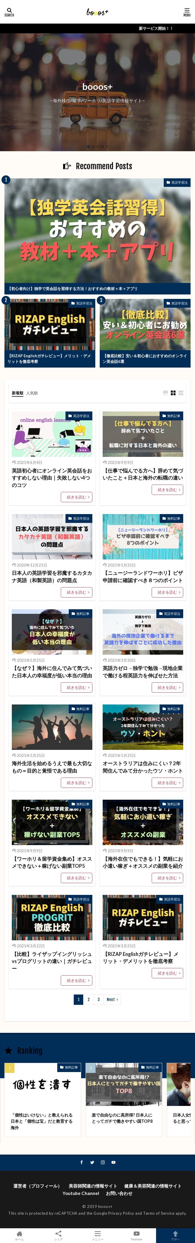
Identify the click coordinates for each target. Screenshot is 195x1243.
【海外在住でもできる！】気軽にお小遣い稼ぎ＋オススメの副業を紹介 (143, 862)
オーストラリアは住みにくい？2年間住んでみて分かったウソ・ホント (143, 767)
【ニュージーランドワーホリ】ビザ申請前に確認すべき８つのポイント (143, 576)
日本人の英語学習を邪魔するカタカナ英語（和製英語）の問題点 (52, 576)
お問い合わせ (119, 1193)
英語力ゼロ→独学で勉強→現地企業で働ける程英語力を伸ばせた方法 (143, 672)
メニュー (97, 1236)
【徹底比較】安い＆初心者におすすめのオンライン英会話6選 (145, 358)
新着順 (17, 393)
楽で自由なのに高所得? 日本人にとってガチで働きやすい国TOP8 (122, 1118)
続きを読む (76, 497)
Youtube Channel (81, 1193)
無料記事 (173, 416)
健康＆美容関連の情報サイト (153, 1185)
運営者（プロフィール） (37, 1185)
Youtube (136, 1236)
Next (111, 999)
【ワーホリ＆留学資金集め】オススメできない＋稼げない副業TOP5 (52, 862)
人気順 (32, 393)
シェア (58, 1236)
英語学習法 (179, 182)
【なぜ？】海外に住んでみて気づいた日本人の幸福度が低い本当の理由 (52, 672)
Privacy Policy (121, 1213)
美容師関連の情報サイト (93, 1185)
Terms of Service (158, 1213)
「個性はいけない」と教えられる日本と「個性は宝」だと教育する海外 (42, 1121)
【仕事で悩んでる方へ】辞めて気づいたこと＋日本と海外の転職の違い (143, 474)
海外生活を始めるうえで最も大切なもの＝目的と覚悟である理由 (52, 767)
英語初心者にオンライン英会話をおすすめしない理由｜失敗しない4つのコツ (52, 478)
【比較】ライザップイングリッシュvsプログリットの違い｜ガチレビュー (52, 961)
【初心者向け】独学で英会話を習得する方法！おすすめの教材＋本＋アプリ (72, 288)
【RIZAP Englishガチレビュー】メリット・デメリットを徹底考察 (49, 358)
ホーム (19, 1236)
